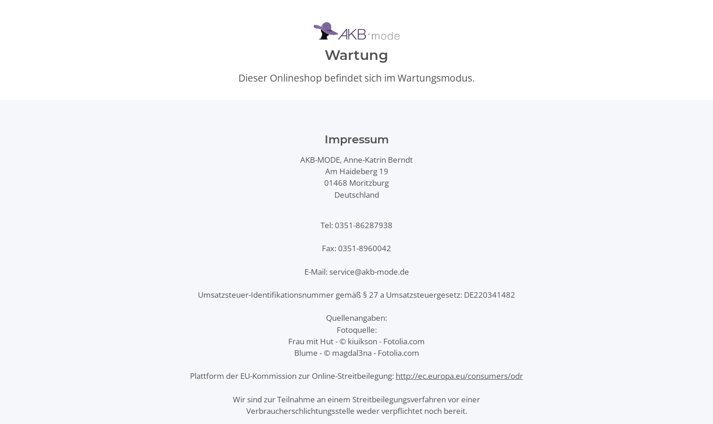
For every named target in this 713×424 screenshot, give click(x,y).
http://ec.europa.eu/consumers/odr (459, 376)
